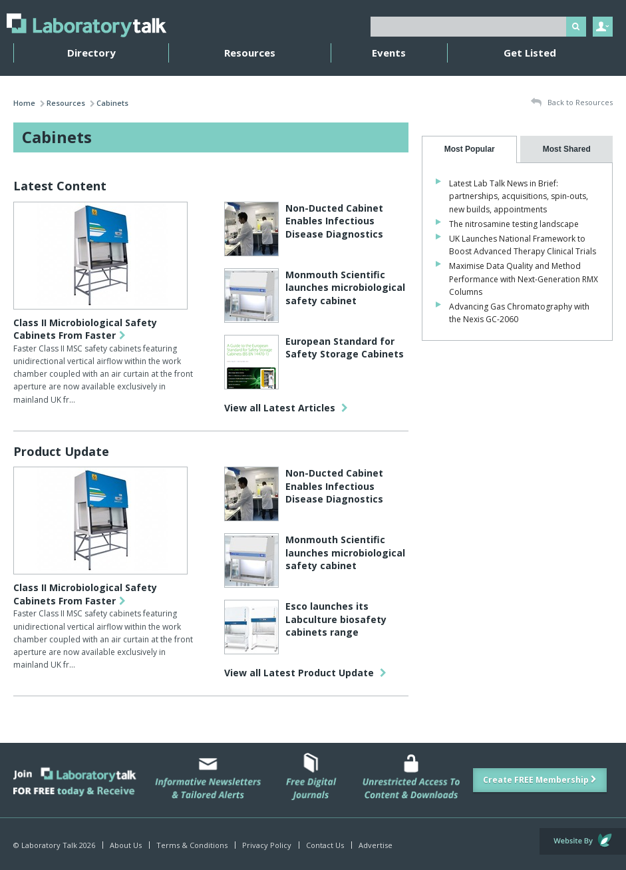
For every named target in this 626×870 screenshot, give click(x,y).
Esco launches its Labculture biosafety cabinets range (336, 619)
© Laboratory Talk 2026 (54, 845)
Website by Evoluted (583, 841)
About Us (126, 845)
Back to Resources (572, 103)
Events (389, 52)
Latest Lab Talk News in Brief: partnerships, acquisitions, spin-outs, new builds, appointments (518, 196)
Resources (249, 52)
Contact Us (325, 845)
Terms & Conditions (192, 845)
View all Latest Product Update (305, 672)
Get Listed (530, 52)
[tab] (469, 149)
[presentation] (469, 149)
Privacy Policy (266, 845)
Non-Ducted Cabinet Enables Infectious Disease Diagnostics (334, 221)
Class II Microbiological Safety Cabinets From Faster (85, 329)
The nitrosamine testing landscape (514, 224)
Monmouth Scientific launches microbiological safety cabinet (345, 287)
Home (24, 103)
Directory (91, 52)
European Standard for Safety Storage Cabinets (344, 348)
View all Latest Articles (286, 407)
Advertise (375, 845)
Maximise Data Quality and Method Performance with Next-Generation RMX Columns (523, 278)
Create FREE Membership (540, 779)
